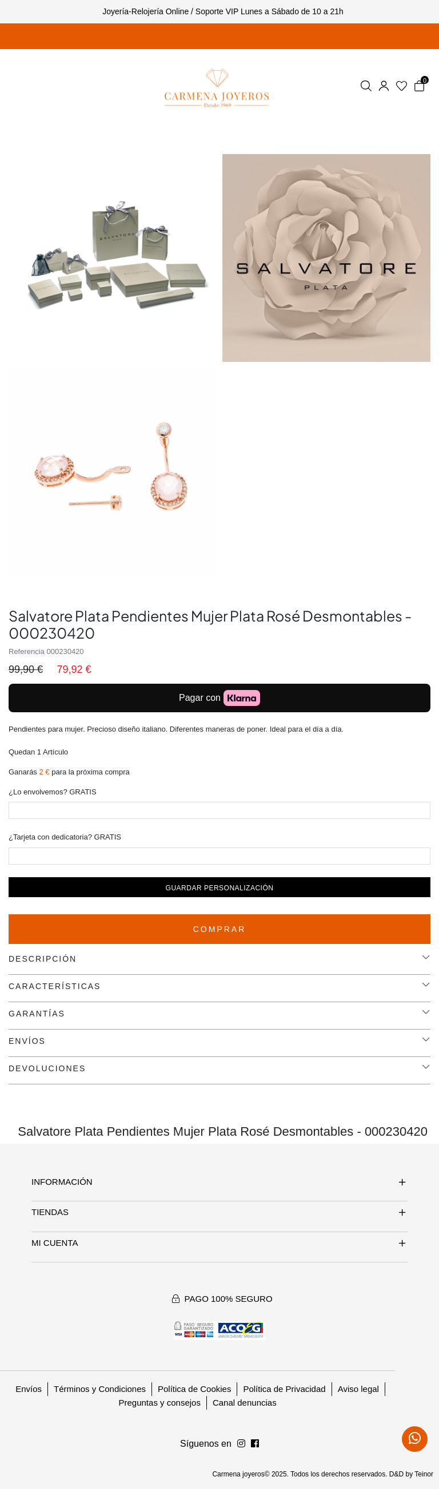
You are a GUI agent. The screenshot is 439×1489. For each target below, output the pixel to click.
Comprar (219, 929)
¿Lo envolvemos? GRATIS (53, 792)
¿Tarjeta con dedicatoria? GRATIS (65, 837)
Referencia (27, 651)
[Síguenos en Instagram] (255, 1444)
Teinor (423, 1474)
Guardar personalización (220, 888)
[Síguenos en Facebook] (241, 1444)
